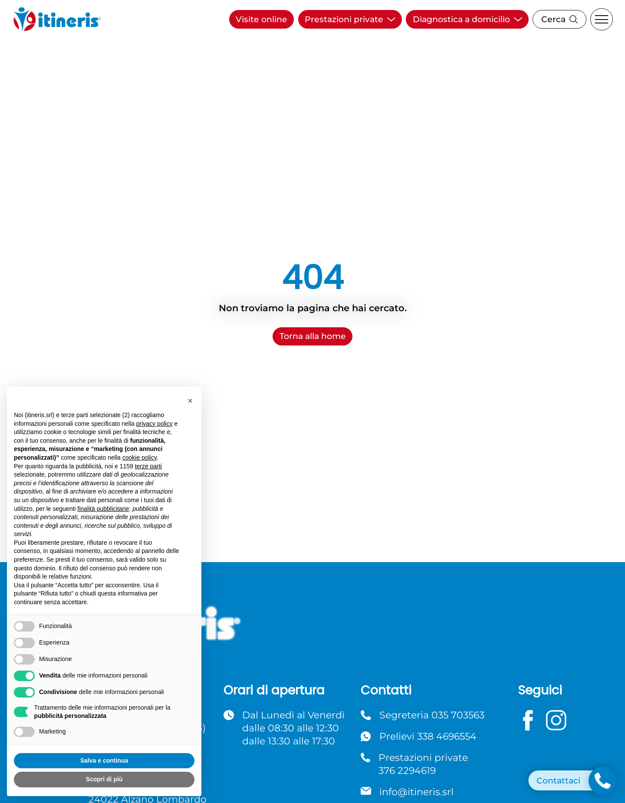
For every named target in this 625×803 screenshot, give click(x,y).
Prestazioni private (423, 764)
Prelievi (428, 736)
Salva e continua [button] (104, 760)
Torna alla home (313, 336)
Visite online (261, 19)
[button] (190, 401)
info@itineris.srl (416, 791)
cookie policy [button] (139, 457)
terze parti (148, 466)
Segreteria (431, 714)
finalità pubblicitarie (103, 508)
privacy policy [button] (154, 423)
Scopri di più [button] (104, 779)
